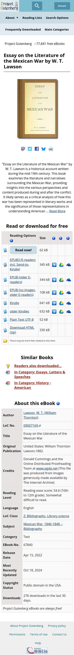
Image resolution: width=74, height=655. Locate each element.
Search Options (57, 18)
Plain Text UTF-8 (22, 319)
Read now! (23, 250)
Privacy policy (57, 626)
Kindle (14, 303)
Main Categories (57, 29)
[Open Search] (37, 6)
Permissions (17, 634)
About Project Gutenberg (26, 626)
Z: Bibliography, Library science (46, 516)
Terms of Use (39, 634)
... (56, 211)
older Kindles (19, 311)
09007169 (32, 425)
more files (30, 340)
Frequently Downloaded (23, 29)
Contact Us (59, 634)
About (12, 17)
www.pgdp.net (47, 468)
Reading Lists (32, 18)
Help (38, 643)
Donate (62, 5)
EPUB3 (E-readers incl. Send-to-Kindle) (23, 264)
